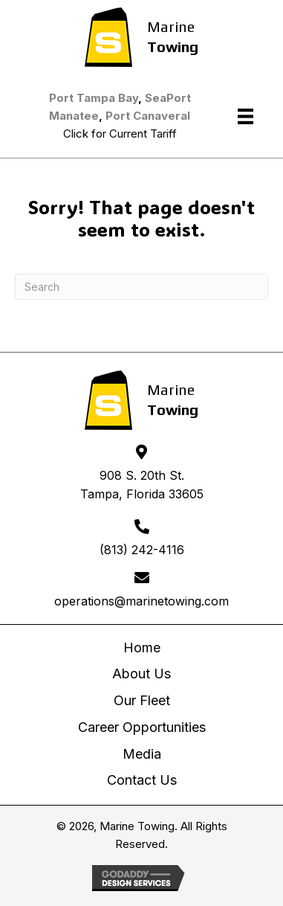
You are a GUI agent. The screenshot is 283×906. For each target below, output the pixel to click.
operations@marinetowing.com (141, 601)
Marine (171, 26)
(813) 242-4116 (142, 549)
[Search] (141, 287)
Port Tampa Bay (93, 98)
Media (142, 754)
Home (141, 647)
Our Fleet (142, 700)
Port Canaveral (147, 116)
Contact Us (142, 780)
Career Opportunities (142, 727)
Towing (172, 46)
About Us (141, 673)
